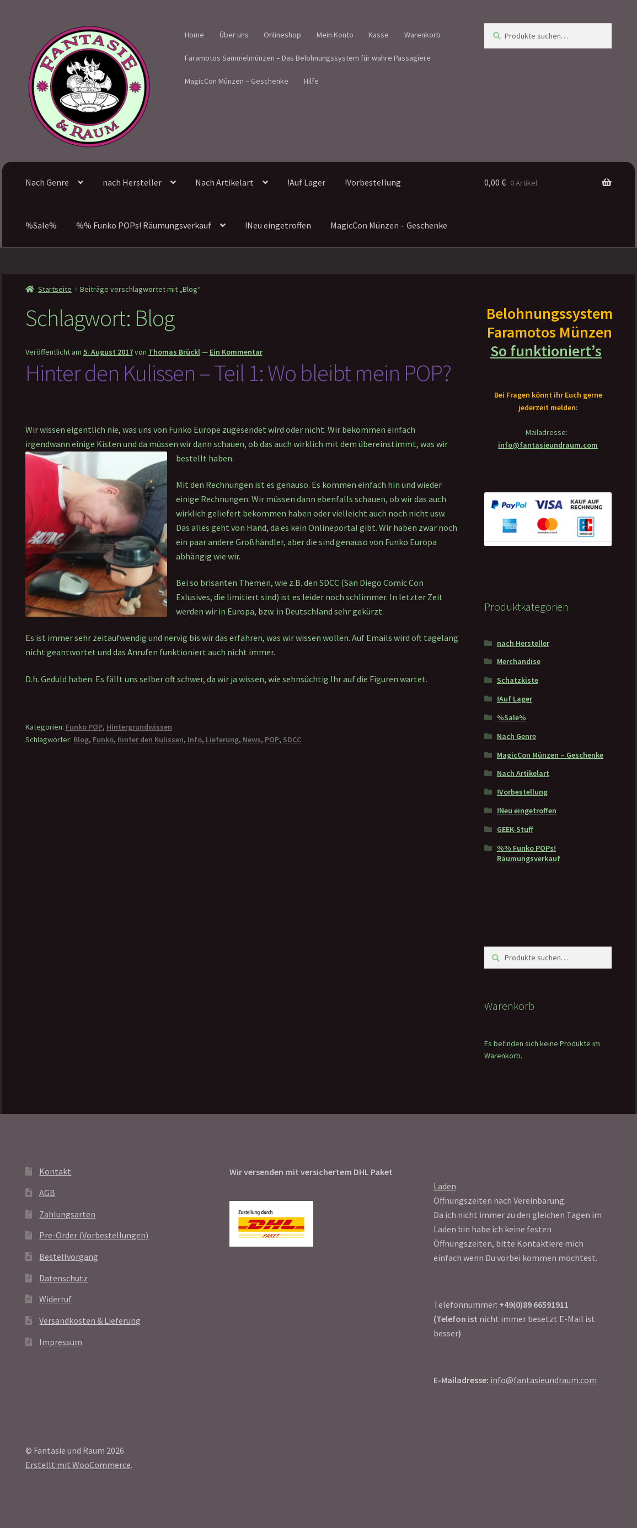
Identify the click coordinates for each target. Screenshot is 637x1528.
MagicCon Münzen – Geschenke (236, 81)
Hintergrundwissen (139, 727)
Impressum (60, 1341)
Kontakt (55, 1171)
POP (272, 739)
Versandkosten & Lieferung (90, 1320)
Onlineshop (282, 35)
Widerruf (55, 1298)
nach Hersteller (132, 182)
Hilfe (311, 81)
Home (194, 35)
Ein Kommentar (236, 352)
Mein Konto (335, 35)
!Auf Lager (306, 182)
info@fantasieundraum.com (548, 445)
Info (195, 739)
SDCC (292, 739)
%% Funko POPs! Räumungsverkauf (143, 225)
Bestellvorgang (68, 1256)
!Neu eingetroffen (278, 225)
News (252, 739)
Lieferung (222, 739)
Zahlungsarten (67, 1214)
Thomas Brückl (174, 352)
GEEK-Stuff (515, 829)
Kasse (378, 35)
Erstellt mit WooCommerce (78, 1464)
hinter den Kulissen (150, 739)
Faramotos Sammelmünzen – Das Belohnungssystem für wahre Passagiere (308, 58)
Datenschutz (63, 1278)
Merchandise (518, 661)
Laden (444, 1186)
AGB (47, 1192)
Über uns (234, 35)
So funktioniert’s (548, 351)
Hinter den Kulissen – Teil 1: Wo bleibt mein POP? (238, 372)
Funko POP (84, 727)
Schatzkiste (517, 680)
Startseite (55, 289)
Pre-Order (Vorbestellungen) (93, 1235)
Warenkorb (422, 35)
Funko (103, 739)
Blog (81, 739)
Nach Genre (47, 182)
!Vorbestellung (373, 182)
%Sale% (41, 225)
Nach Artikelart (224, 182)
